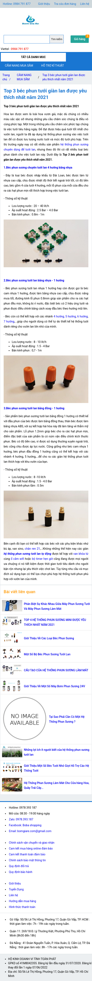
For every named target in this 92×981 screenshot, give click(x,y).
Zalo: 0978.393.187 (21, 819)
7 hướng (9, 321)
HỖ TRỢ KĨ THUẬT (52, 65)
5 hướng (71, 316)
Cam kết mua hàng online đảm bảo (31, 848)
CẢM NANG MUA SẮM (24, 77)
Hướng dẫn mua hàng (22, 901)
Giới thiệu (15, 883)
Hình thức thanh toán (22, 907)
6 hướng (82, 316)
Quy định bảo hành (20, 872)
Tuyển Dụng (16, 889)
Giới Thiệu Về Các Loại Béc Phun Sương (49, 638)
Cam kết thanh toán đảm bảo (27, 854)
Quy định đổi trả (19, 866)
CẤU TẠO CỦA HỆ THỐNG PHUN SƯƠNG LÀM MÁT (56, 670)
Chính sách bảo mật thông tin (27, 860)
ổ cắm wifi (17, 558)
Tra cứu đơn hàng (65, 3)
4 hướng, (59, 316)
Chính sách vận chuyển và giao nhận (31, 842)
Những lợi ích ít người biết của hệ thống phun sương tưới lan (56, 752)
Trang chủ (7, 78)
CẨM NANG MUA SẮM (19, 65)
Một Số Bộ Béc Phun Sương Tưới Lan (47, 654)
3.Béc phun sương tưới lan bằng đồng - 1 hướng (34, 408)
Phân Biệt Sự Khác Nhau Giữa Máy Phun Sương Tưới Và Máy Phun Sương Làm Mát (57, 606)
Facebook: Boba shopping (25, 825)
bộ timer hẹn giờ (42, 558)
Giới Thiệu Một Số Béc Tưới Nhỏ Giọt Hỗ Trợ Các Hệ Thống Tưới (56, 768)
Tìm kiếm (56, 39)
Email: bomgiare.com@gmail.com (30, 831)
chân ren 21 (32, 548)
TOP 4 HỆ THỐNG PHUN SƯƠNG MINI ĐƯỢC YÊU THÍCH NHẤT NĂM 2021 (55, 622)
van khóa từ (80, 553)
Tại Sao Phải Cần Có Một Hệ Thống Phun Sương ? (66, 719)
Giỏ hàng (79, 39)
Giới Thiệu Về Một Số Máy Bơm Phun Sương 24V (54, 686)
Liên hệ (84, 3)
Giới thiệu (44, 3)
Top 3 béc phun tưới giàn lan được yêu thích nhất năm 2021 (63, 77)
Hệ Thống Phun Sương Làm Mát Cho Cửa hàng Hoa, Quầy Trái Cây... (56, 785)
